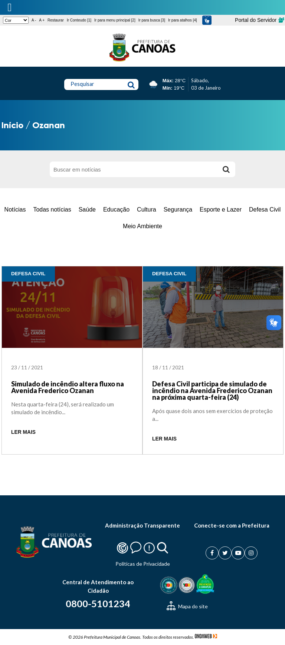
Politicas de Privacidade (142, 564)
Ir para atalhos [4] (182, 20)
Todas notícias (52, 209)
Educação (116, 209)
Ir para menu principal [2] (114, 20)
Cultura (146, 209)
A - (34, 20)
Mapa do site (187, 606)
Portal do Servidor (259, 20)
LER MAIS (23, 432)
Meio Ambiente (142, 226)
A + (42, 20)
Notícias (15, 209)
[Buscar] (226, 169)
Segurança (178, 209)
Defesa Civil (265, 209)
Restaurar (56, 20)
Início (12, 125)
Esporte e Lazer (221, 209)
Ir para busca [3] (151, 20)
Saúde (87, 209)
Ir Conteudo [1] (79, 20)
